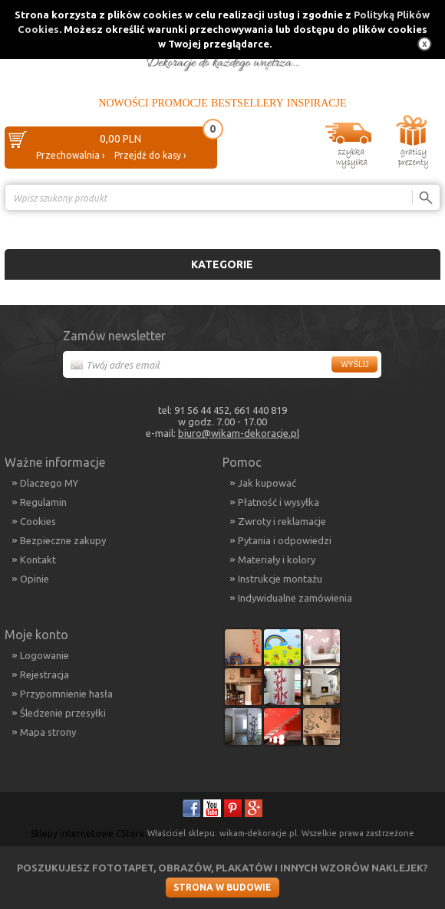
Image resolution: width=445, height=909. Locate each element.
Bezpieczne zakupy (63, 540)
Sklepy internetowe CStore (88, 833)
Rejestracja (44, 674)
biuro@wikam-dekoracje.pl (238, 433)
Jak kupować (267, 482)
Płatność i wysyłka (278, 502)
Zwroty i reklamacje (282, 521)
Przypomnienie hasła (66, 693)
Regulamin (43, 502)
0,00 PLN (120, 139)
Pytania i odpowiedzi (284, 540)
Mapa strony (48, 732)
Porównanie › (408, 224)
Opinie (34, 578)
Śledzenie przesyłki (63, 712)
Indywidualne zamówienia (295, 597)
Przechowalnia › (70, 155)
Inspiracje (317, 103)
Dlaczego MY (49, 482)
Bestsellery (247, 103)
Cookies (38, 521)
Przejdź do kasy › (150, 155)
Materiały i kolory (276, 559)
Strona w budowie (222, 887)
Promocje (180, 103)
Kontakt (38, 559)
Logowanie (44, 655)
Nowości (123, 103)
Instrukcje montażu (280, 578)
